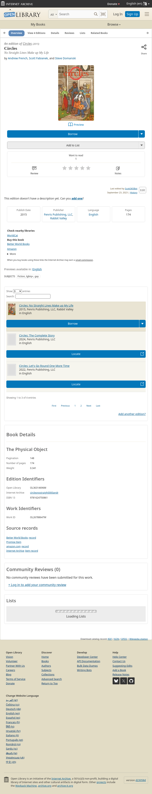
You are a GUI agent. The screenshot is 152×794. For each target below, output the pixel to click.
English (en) (13, 713)
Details (55, 33)
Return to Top (50, 683)
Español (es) (13, 717)
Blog (8, 674)
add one (77, 198)
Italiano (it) (12, 735)
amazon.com (13, 546)
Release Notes (121, 674)
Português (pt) (14, 740)
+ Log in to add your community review (37, 585)
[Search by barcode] (103, 14)
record (32, 537)
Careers (10, 670)
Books (45, 661)
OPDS (124, 638)
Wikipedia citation (138, 638)
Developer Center (87, 657)
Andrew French (18, 58)
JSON (116, 638)
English (93, 214)
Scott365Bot (131, 188)
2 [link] (81, 405)
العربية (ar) (12, 700)
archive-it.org (65, 785)
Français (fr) (13, 722)
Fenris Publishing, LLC (58, 214)
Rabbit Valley (58, 218)
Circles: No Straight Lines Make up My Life (46, 305)
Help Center (120, 657)
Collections (48, 674)
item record (31, 550)
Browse (98, 24)
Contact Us (119, 661)
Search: (28, 296)
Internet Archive (15, 550)
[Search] (75, 14)
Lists (82, 33)
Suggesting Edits (122, 665)
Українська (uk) (15, 757)
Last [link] (98, 405)
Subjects (46, 670)
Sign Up (132, 14)
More (13, 254)
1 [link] (75, 405)
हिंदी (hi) (10, 726)
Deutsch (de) (13, 709)
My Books (38, 24)
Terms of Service (15, 679)
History (133, 192)
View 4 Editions (37, 33)
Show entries (18, 291)
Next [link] (88, 405)
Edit (142, 190)
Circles (27, 43)
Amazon (12, 249)
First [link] (54, 405)
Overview (16, 33)
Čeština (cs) (12, 704)
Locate (76, 354)
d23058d (141, 780)
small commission (84, 260)
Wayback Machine (26, 785)
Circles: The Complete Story (37, 335)
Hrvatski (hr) (13, 731)
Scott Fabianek (38, 58)
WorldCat (12, 235)
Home (45, 657)
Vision (9, 657)
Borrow (72, 134)
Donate (113, 4)
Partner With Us (15, 665)
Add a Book (119, 670)
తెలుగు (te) (11, 753)
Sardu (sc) (11, 748)
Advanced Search (52, 679)
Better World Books (18, 244)
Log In (118, 14)
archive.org (44, 785)
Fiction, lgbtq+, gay (28, 276)
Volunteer (12, 661)
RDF (110, 638)
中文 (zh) (11, 762)
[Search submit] (95, 14)
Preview (79, 125)
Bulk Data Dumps (87, 665)
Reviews (69, 33)
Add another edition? (132, 414)
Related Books (99, 33)
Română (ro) (13, 744)
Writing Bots (84, 670)
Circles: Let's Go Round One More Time (44, 366)
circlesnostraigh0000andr (44, 492)
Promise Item (13, 542)
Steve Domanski (65, 58)
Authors (46, 665)
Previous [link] (65, 405)
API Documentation (88, 661)
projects (101, 782)
